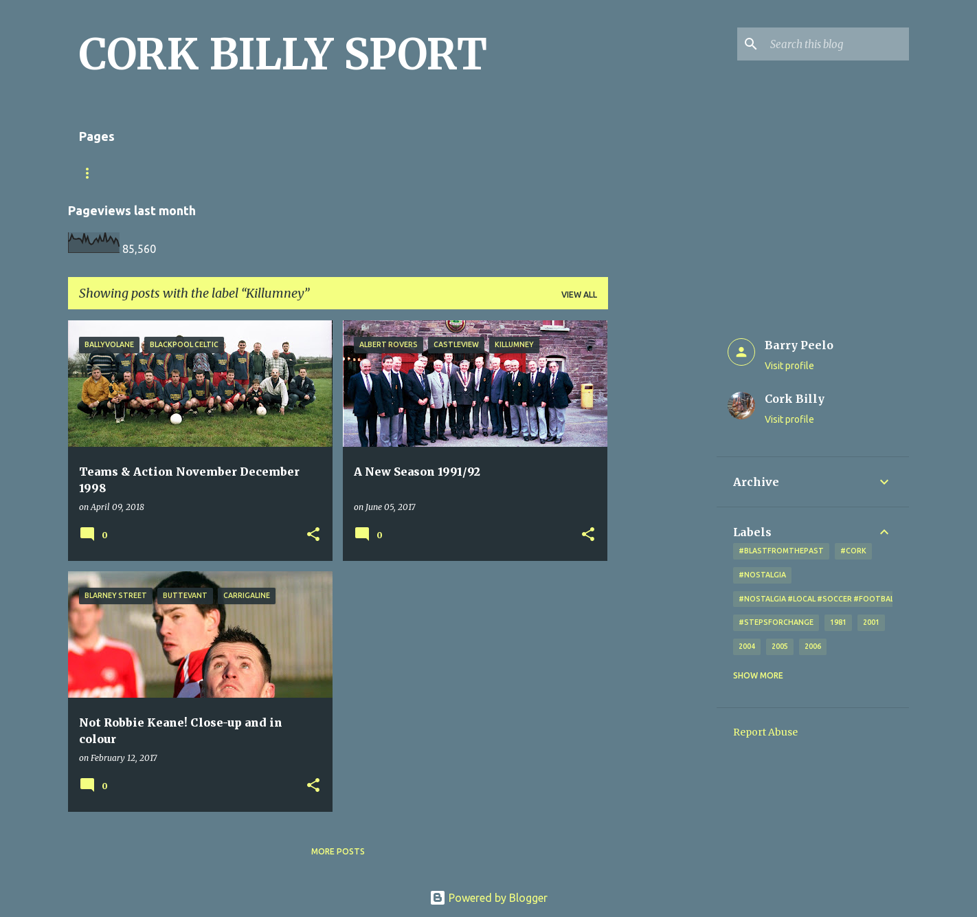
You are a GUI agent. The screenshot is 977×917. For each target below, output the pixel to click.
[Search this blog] (837, 43)
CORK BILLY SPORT (283, 54)
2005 (780, 646)
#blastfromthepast (781, 550)
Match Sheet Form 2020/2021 (145, 172)
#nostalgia (762, 575)
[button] (313, 535)
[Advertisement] (662, 526)
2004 (747, 646)
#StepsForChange (776, 622)
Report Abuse (765, 732)
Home (254, 172)
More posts (338, 851)
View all (579, 294)
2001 (871, 622)
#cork (853, 550)
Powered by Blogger (488, 898)
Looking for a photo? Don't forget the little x (412, 172)
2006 (813, 646)
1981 (838, 622)
